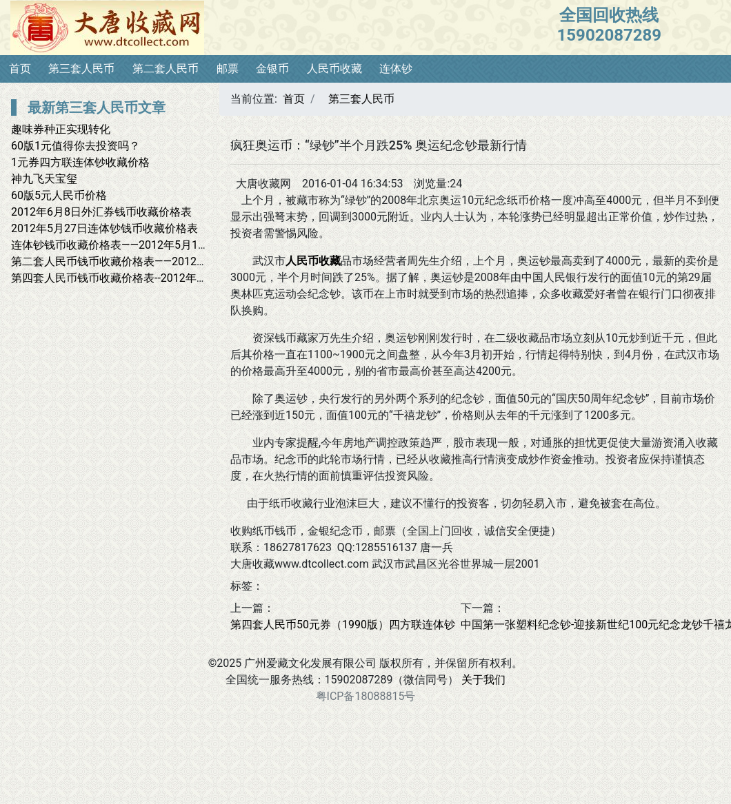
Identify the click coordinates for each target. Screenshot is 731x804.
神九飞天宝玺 (44, 178)
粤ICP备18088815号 (366, 696)
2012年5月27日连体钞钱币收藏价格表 (104, 228)
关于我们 (483, 679)
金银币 (272, 68)
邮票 (228, 68)
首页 (20, 68)
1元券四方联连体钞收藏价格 (80, 162)
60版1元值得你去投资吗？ (75, 145)
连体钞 (395, 68)
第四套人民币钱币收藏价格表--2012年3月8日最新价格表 (148, 278)
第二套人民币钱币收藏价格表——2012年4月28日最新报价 (151, 261)
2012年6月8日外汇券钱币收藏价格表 (101, 211)
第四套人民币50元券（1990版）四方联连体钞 (342, 624)
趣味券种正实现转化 (60, 129)
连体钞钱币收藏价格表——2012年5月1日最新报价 (132, 244)
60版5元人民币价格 (59, 195)
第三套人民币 (81, 68)
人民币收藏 (334, 68)
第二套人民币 (165, 68)
